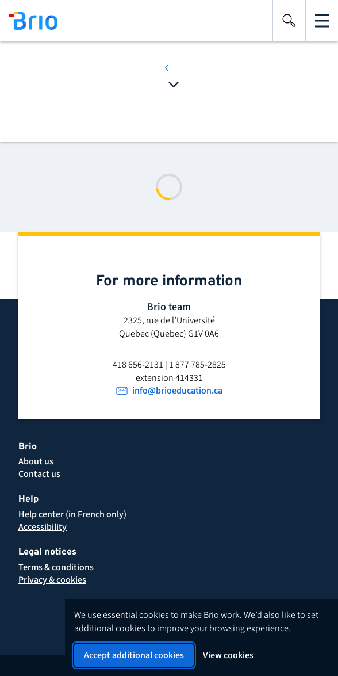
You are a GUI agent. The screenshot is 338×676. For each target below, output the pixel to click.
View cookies (228, 655)
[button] (56, 567)
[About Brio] (35, 461)
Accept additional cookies (134, 655)
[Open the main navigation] (322, 21)
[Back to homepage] (28, 21)
